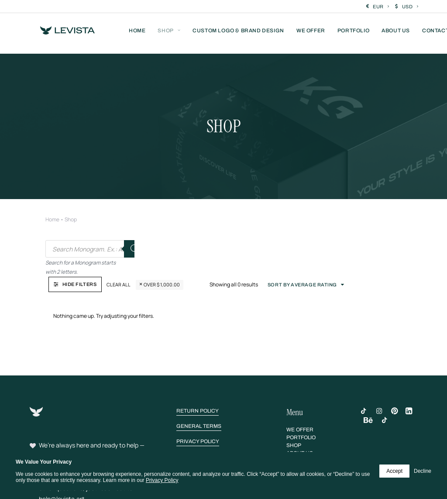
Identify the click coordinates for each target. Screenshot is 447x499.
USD (410, 6)
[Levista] (61, 33)
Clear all (208, 218)
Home (52, 190)
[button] (197, 345)
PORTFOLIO (353, 34)
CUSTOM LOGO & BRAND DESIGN (238, 34)
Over (251, 218)
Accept (394, 471)
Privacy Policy (162, 480)
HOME (137, 34)
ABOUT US (396, 34)
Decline (422, 471)
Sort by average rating (372, 218)
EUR (381, 6)
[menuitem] (377, 6)
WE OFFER (310, 34)
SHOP (169, 34)
